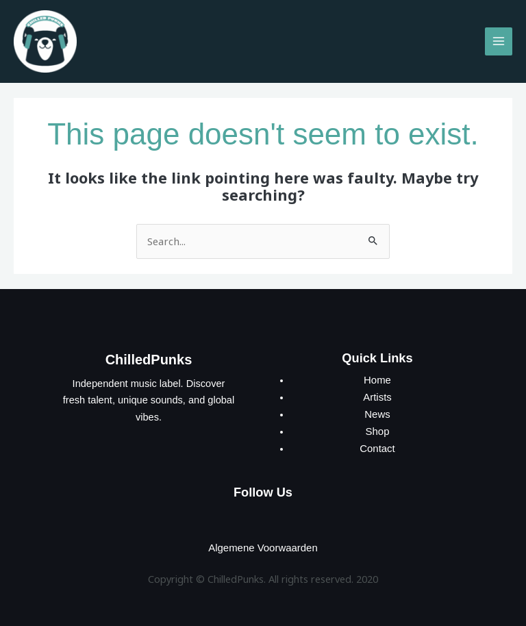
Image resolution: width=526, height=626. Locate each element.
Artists (378, 395)
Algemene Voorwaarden (263, 545)
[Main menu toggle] (498, 40)
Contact (377, 446)
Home (377, 378)
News (377, 412)
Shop (377, 429)
